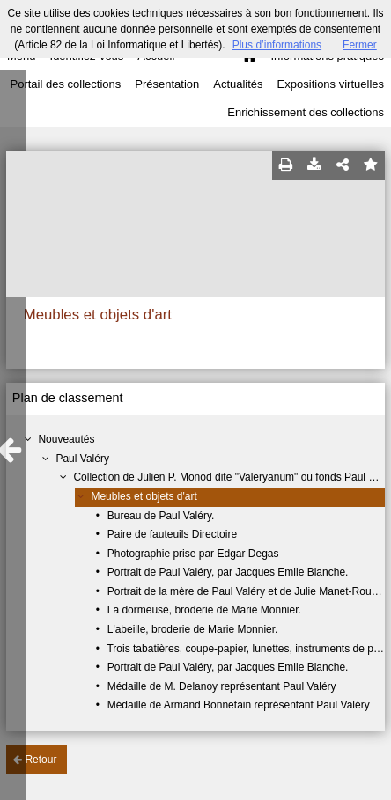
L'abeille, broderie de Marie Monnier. (192, 629)
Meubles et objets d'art (143, 496)
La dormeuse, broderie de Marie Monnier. (204, 610)
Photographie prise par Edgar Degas (193, 553)
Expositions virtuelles (330, 84)
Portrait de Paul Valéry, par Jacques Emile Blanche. (228, 572)
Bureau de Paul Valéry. (161, 516)
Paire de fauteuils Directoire (172, 534)
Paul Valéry (81, 458)
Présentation (167, 84)
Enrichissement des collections (305, 112)
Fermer (360, 45)
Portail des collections (66, 84)
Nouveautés (66, 439)
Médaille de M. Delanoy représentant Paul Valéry (221, 686)
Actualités (237, 84)
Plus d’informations (276, 45)
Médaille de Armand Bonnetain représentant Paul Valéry (238, 705)
